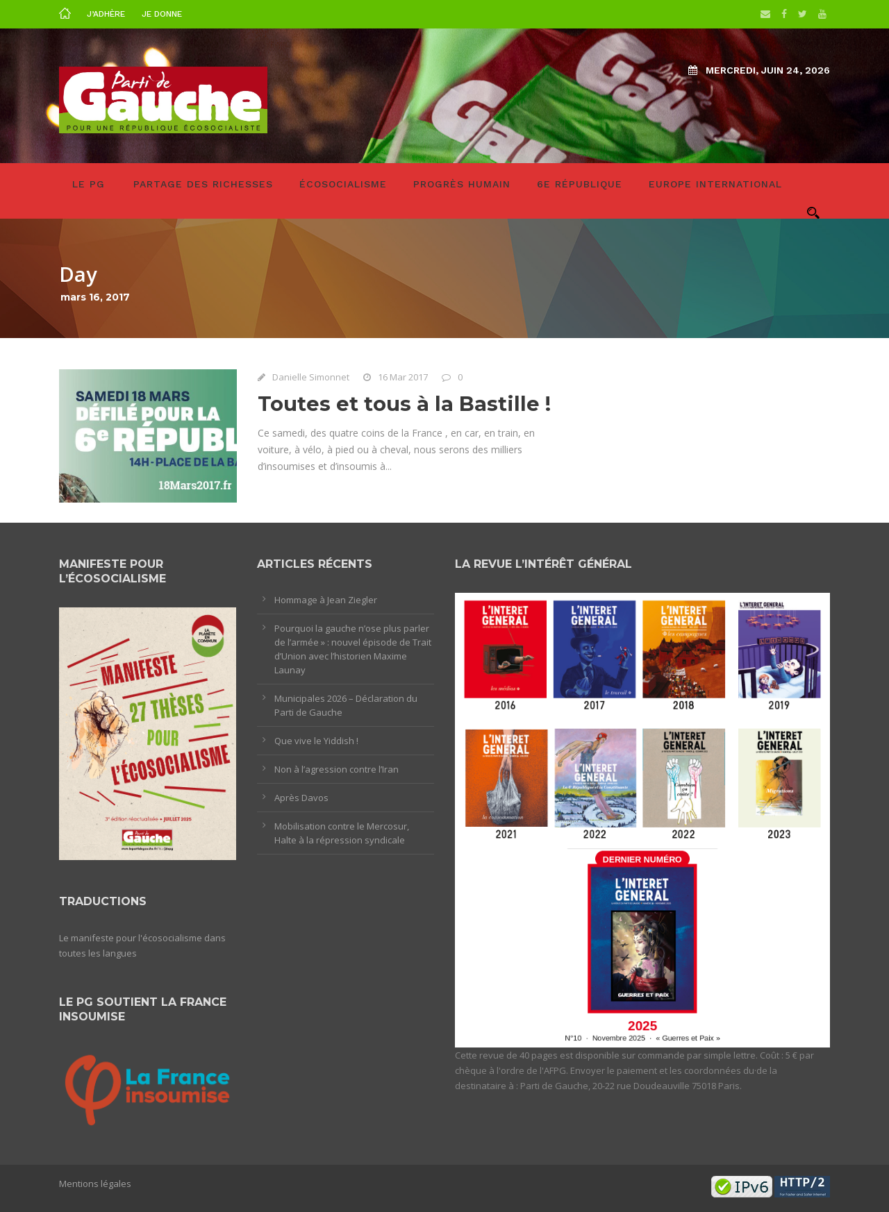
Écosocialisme (343, 184)
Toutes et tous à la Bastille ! (404, 404)
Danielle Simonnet (310, 377)
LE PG (88, 184)
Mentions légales (95, 1183)
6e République (579, 184)
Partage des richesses (203, 184)
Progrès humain (461, 184)
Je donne (162, 14)
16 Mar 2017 (403, 377)
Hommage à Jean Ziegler (325, 600)
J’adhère (106, 14)
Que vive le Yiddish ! (316, 740)
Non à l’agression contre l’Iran (336, 769)
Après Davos (301, 797)
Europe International (715, 184)
